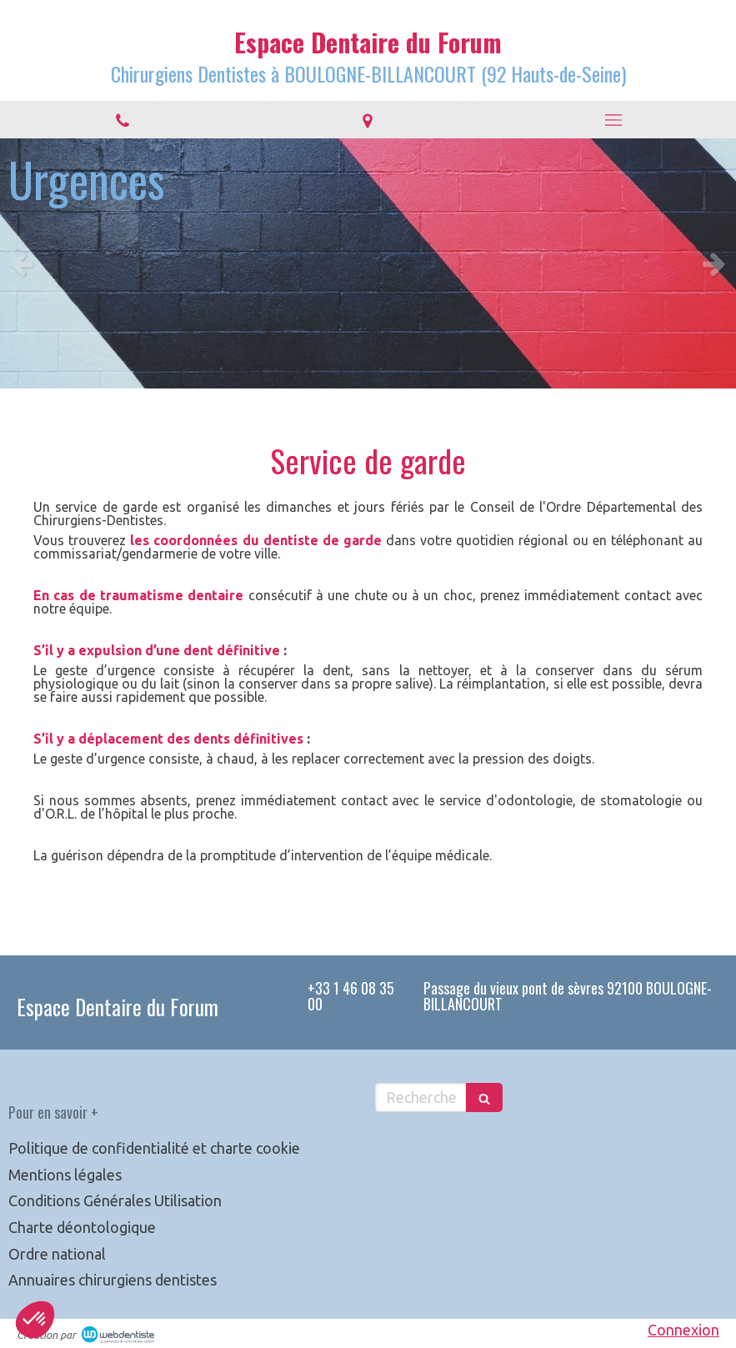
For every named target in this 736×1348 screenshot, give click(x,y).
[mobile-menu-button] (613, 120)
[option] (368, 263)
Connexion (683, 1329)
